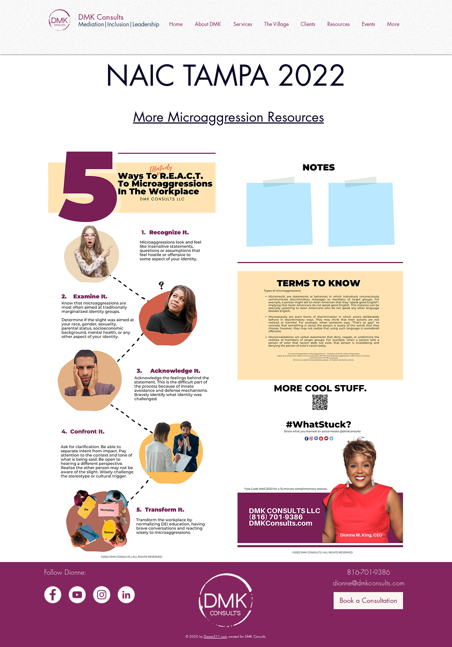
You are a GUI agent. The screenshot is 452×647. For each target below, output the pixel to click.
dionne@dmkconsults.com (368, 582)
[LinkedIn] (126, 594)
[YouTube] (77, 594)
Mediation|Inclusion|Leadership (118, 24)
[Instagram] (101, 594)
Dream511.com (215, 636)
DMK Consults (101, 17)
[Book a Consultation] (368, 600)
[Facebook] (52, 594)
